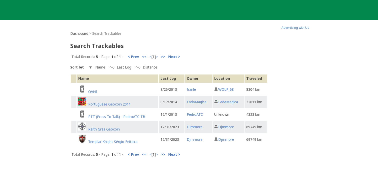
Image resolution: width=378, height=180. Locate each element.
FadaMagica (196, 102)
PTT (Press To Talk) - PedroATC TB (116, 116)
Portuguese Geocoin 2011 (109, 104)
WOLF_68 (226, 89)
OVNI (92, 91)
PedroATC (195, 114)
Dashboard (79, 33)
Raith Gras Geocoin (104, 129)
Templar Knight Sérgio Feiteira (113, 141)
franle (191, 89)
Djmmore (194, 126)
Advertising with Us (295, 28)
